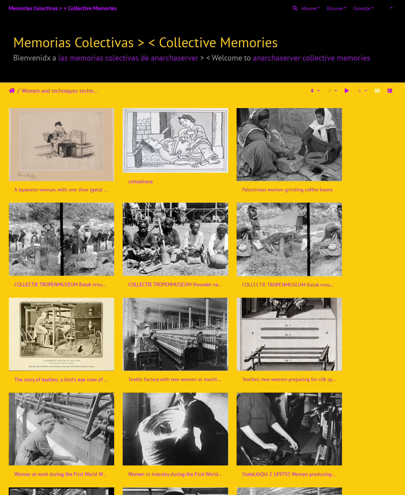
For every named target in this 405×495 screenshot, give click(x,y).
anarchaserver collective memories (311, 57)
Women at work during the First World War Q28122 (153, 348)
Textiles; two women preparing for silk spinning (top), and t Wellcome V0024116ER (54, 348)
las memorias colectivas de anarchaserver (128, 57)
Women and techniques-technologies (61, 90)
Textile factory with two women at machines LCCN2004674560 (351, 264)
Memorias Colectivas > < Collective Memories (62, 8)
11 (223, 462)
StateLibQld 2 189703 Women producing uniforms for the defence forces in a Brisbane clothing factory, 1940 (351, 348)
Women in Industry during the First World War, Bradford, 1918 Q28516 (252, 348)
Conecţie (362, 8)
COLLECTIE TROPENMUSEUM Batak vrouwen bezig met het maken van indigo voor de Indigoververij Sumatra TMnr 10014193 (153, 264)
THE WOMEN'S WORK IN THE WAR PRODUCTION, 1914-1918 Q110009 (252, 433)
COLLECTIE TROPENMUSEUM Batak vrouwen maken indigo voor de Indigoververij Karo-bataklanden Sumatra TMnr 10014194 (351, 180)
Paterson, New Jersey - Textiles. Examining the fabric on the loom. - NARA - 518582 (54, 433)
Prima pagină (12, 90)
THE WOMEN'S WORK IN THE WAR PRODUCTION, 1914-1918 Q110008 (153, 433)
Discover (335, 8)
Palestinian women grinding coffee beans (252, 179)
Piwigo (213, 483)
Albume (308, 8)
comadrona (125, 172)
